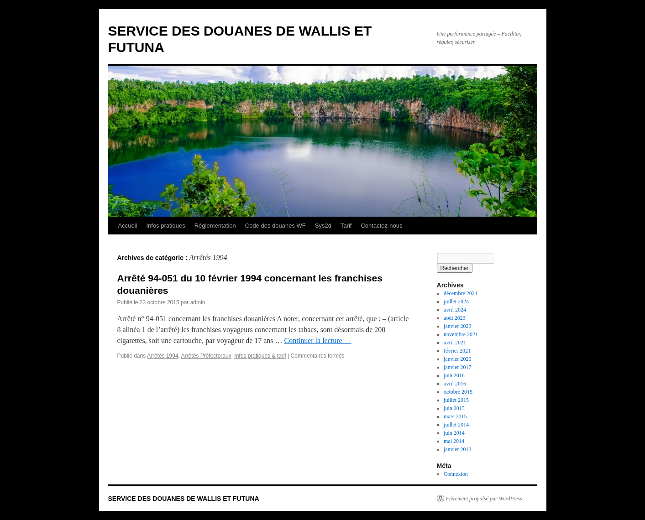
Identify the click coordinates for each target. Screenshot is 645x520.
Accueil (127, 225)
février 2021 (457, 351)
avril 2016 (455, 383)
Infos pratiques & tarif (260, 356)
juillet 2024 (456, 301)
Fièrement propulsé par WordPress (484, 498)
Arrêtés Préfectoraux (206, 356)
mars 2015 (455, 416)
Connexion (456, 474)
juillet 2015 (456, 400)
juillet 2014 (456, 424)
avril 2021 (455, 342)
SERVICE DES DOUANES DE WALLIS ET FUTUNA (183, 498)
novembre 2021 (461, 334)
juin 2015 (454, 408)
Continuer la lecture (317, 340)
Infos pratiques (165, 225)
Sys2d (323, 225)
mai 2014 (454, 441)
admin (197, 302)
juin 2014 (454, 433)
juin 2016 (454, 375)
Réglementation (215, 225)
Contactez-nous (381, 225)
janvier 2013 (457, 449)
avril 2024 (455, 310)
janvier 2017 (457, 367)
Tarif (346, 225)
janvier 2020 (457, 359)
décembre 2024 (460, 293)
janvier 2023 (457, 326)
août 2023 (455, 318)
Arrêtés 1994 (162, 356)
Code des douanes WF (275, 225)
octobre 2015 (458, 392)
